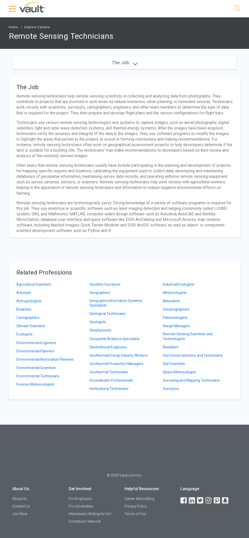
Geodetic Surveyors (104, 284)
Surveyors (171, 389)
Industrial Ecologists (178, 284)
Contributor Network (85, 521)
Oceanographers (176, 309)
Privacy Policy (136, 506)
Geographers (99, 293)
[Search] (237, 9)
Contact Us (21, 506)
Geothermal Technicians (108, 372)
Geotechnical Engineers (108, 347)
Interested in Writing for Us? (90, 514)
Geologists (97, 322)
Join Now (19, 514)
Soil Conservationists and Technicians (193, 355)
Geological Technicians (107, 314)
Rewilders (170, 347)
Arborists (23, 293)
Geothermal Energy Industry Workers (118, 355)
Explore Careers (37, 27)
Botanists (24, 309)
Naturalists (171, 301)
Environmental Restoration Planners (45, 359)
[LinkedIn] (192, 501)
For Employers (80, 499)
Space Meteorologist (179, 372)
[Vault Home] (32, 7)
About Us (19, 499)
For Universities (81, 506)
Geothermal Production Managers (116, 364)
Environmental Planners (35, 351)
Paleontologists (175, 318)
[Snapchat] (225, 501)
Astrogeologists (29, 301)
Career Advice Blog (139, 499)
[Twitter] (200, 501)
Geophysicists (100, 330)
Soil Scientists (174, 364)
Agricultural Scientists (33, 284)
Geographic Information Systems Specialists (115, 303)
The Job (124, 62)
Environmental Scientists (36, 368)
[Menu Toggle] (12, 9)
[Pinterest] (217, 501)
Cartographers (28, 318)
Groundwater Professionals (111, 380)
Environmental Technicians (37, 376)
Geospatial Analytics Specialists (114, 339)
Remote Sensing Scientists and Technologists (187, 336)
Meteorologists (175, 293)
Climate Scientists (30, 326)
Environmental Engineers (36, 343)
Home (13, 27)
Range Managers (176, 326)
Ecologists (24, 334)
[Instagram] (208, 501)
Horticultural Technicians (109, 389)
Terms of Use (135, 514)
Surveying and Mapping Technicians (191, 380)
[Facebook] (184, 501)
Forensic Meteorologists (35, 384)
